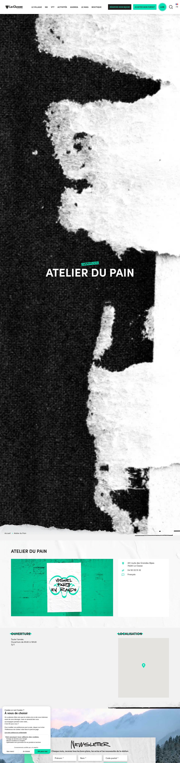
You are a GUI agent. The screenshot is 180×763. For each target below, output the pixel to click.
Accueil (8, 533)
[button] (143, 665)
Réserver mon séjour (120, 7)
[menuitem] (177, 7)
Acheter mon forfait (145, 7)
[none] (177, 7)
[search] (170, 7)
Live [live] (162, 7)
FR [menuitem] (177, 7)
